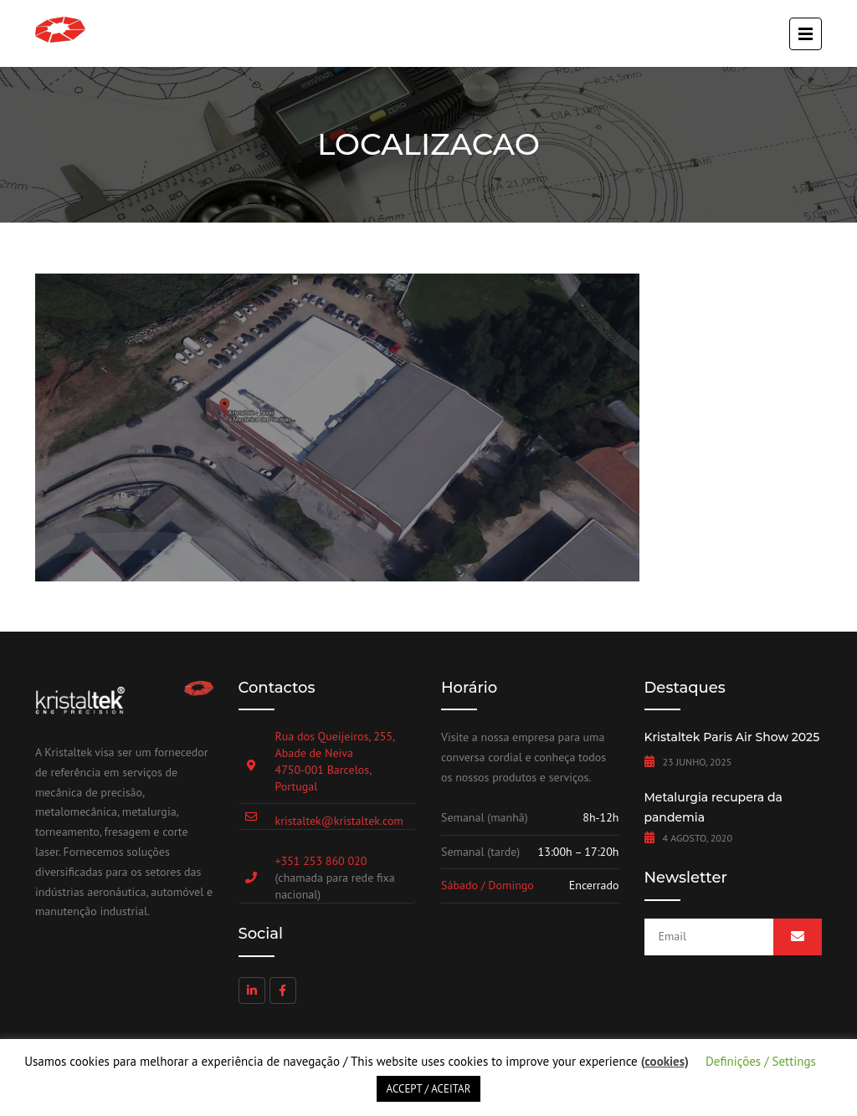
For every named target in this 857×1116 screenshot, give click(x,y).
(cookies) (665, 1061)
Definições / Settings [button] (761, 1061)
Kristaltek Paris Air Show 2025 (732, 737)
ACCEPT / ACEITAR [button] (429, 1089)
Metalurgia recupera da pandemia (713, 807)
